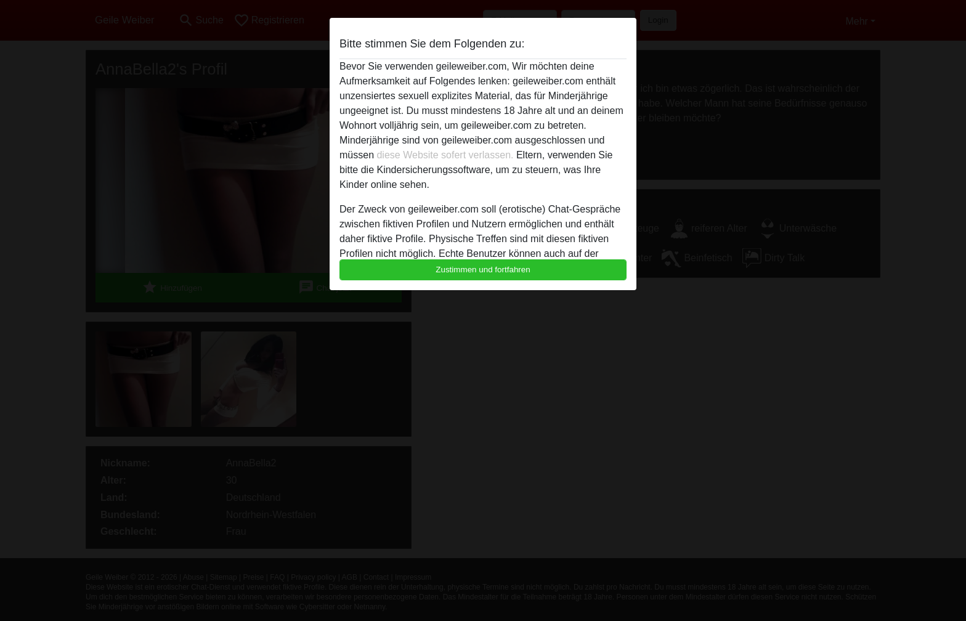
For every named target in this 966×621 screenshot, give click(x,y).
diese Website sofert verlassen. (444, 155)
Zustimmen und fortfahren (483, 269)
